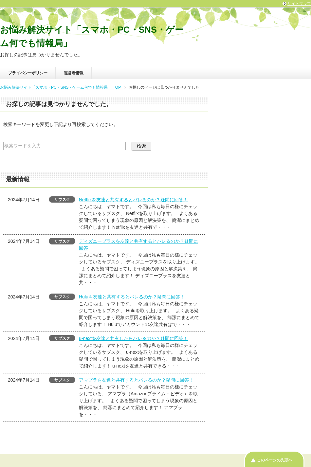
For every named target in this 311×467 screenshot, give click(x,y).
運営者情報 (73, 73)
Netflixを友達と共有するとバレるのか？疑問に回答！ (133, 199)
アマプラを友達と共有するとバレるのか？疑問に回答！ (136, 380)
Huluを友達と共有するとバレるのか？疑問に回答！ (132, 296)
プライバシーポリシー (27, 73)
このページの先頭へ (274, 460)
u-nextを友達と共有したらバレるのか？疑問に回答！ (133, 338)
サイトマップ (299, 3)
